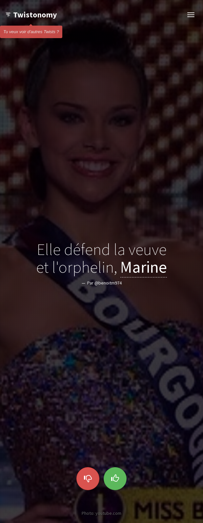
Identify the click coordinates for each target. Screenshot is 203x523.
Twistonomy (31, 15)
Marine (143, 267)
